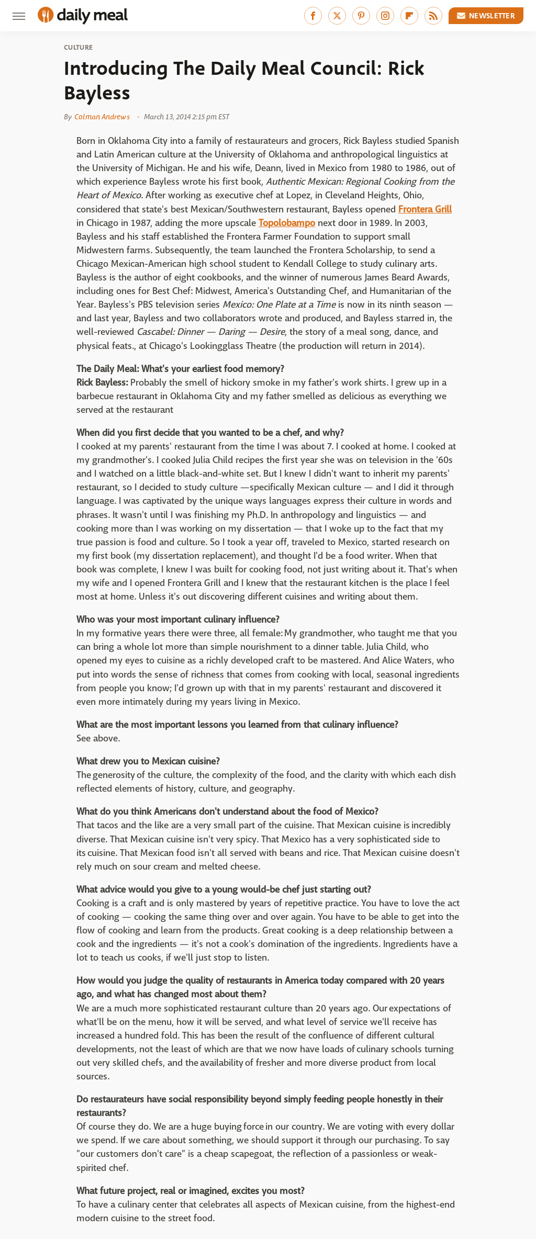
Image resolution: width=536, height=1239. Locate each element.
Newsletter (486, 15)
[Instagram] (385, 16)
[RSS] (433, 16)
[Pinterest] (361, 16)
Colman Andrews (101, 116)
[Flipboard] (409, 16)
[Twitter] (337, 16)
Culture (78, 47)
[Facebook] (313, 16)
